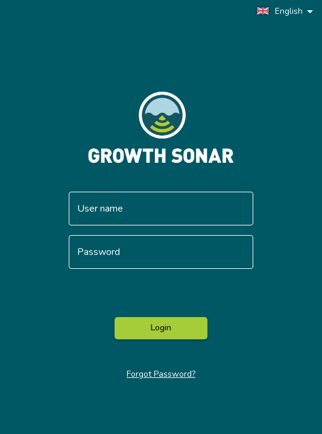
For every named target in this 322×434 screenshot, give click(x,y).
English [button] (279, 11)
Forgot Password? (161, 374)
